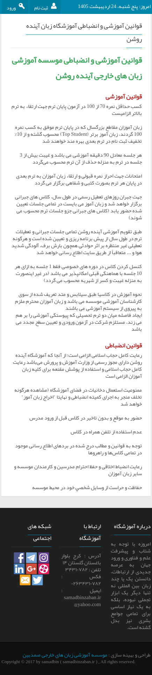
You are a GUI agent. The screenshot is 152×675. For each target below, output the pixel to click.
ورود (16, 7)
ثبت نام (47, 7)
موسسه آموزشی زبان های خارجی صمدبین (65, 655)
